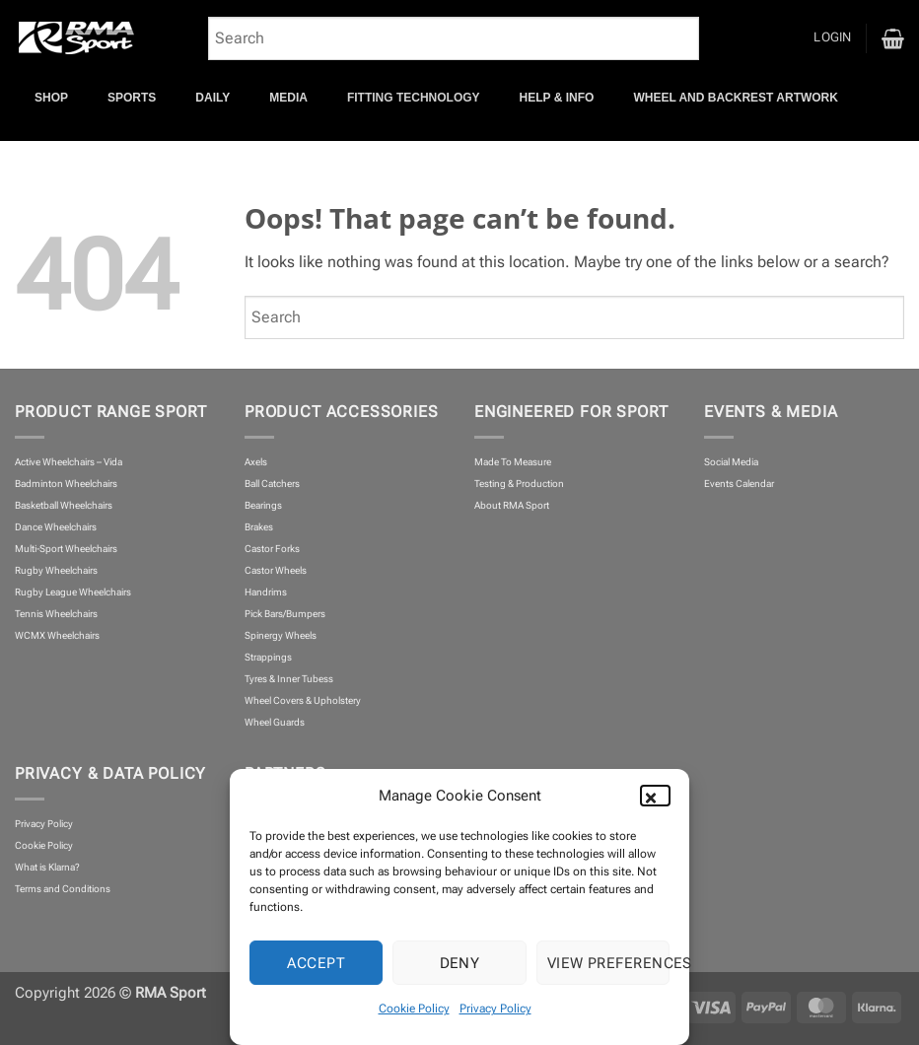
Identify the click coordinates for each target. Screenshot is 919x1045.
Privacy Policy (495, 1008)
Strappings (268, 657)
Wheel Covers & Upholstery (303, 700)
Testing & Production (519, 483)
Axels (256, 461)
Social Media (731, 461)
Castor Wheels (276, 570)
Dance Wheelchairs (56, 527)
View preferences (608, 963)
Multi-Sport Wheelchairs (66, 548)
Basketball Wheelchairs (63, 505)
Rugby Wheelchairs (56, 570)
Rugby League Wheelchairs (73, 592)
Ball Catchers (272, 483)
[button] (660, 795)
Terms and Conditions (62, 888)
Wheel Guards (275, 722)
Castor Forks (272, 548)
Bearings (263, 505)
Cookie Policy (414, 1008)
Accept (316, 963)
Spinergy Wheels (281, 635)
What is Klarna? (47, 867)
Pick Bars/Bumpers (285, 613)
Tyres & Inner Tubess (289, 678)
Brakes (259, 527)
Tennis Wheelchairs (56, 613)
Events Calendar (739, 483)
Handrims (266, 592)
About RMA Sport (511, 505)
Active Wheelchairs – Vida (68, 461)
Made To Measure (512, 461)
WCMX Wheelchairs (57, 635)
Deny (460, 963)
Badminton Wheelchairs (66, 483)
